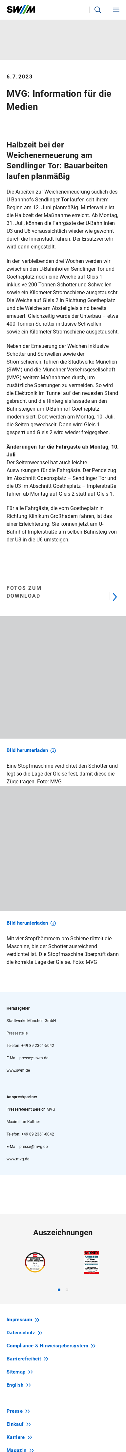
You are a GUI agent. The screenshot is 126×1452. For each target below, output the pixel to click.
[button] (97, 10)
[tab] (59, 1117)
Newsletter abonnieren (63, 1378)
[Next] (114, 596)
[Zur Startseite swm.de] (21, 9)
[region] (63, 703)
